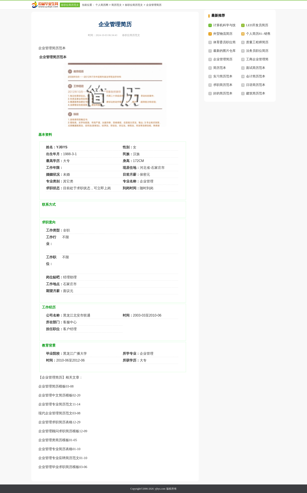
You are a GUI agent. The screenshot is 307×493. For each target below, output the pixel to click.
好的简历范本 (222, 93)
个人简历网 (101, 4)
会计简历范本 (255, 76)
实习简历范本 (222, 76)
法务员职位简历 (257, 50)
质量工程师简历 (257, 42)
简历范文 (116, 4)
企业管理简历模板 (52, 386)
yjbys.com (160, 488)
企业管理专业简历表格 (55, 449)
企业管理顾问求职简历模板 (58, 431)
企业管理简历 (222, 59)
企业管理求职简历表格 (55, 422)
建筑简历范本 (255, 93)
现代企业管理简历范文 (55, 413)
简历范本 (219, 67)
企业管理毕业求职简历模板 (58, 467)
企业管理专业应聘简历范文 (58, 458)
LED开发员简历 (257, 25)
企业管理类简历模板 (53, 440)
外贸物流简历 (222, 33)
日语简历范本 (255, 85)
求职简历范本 (222, 85)
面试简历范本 (255, 67)
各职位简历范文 (70, 4)
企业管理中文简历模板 (55, 395)
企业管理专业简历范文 (55, 404)
